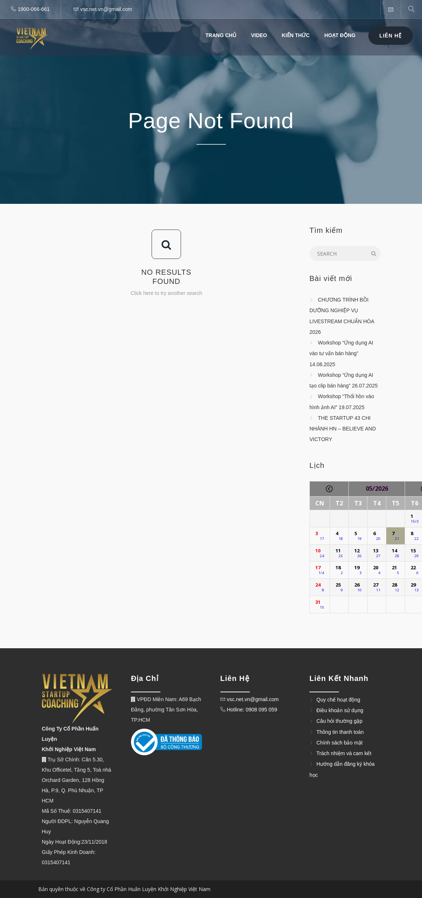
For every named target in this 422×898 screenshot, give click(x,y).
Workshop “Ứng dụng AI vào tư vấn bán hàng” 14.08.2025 (341, 353)
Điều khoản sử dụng (339, 710)
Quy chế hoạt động (338, 700)
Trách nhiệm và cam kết (343, 753)
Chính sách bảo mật (339, 743)
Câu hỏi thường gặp (339, 721)
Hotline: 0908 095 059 (251, 710)
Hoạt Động (340, 35)
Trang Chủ (220, 35)
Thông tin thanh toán (340, 732)
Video (259, 35)
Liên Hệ (390, 36)
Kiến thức (296, 35)
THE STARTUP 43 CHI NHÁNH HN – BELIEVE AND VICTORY (342, 429)
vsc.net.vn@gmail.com (253, 699)
